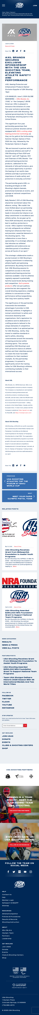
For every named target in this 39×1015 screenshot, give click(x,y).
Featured (12, 12)
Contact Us (6, 894)
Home (3, 12)
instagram (8, 708)
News (7, 12)
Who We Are (7, 930)
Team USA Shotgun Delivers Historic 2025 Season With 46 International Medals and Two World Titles (18, 680)
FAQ (3, 897)
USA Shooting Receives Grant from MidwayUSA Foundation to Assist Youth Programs (19, 661)
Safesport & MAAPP (10, 903)
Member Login (8, 900)
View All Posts (10, 648)
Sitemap (5, 905)
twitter (6, 699)
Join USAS (7, 736)
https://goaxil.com (24, 410)
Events (6, 742)
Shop (5, 748)
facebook (7, 696)
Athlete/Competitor (10, 914)
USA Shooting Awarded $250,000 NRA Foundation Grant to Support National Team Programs (19, 670)
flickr (6, 702)
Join (35, 5)
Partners (5, 936)
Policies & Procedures (11, 916)
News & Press (9, 46)
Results (6, 642)
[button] (13, 51)
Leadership (6, 938)
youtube (7, 705)
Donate (6, 739)
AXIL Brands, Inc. (23, 99)
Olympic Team (8, 933)
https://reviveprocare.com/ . (23, 412)
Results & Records (9, 919)
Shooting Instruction (10, 922)
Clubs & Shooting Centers (17, 745)
